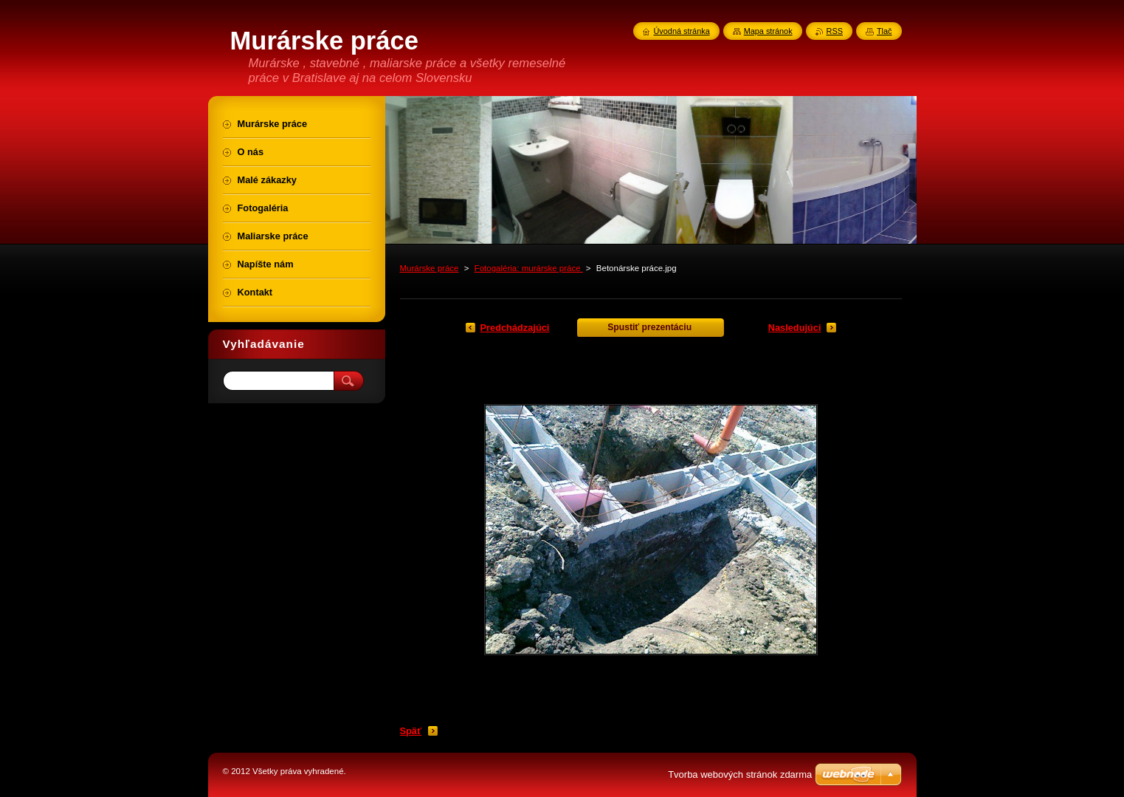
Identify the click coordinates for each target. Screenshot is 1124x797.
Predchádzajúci (515, 327)
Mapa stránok (768, 31)
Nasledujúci (794, 327)
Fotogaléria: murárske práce (529, 268)
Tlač (884, 31)
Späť (411, 730)
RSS (835, 31)
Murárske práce (429, 268)
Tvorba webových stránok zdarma (740, 774)
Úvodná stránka (682, 31)
